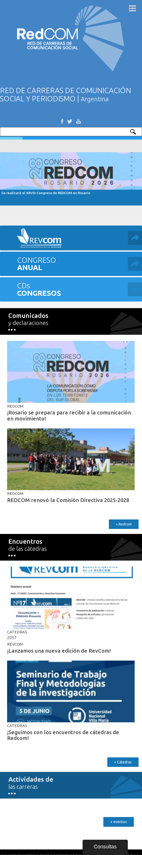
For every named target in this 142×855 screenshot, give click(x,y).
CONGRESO (79, 263)
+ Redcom (124, 524)
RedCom (15, 406)
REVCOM (15, 644)
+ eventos (118, 822)
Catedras (17, 632)
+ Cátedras (123, 762)
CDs (79, 289)
